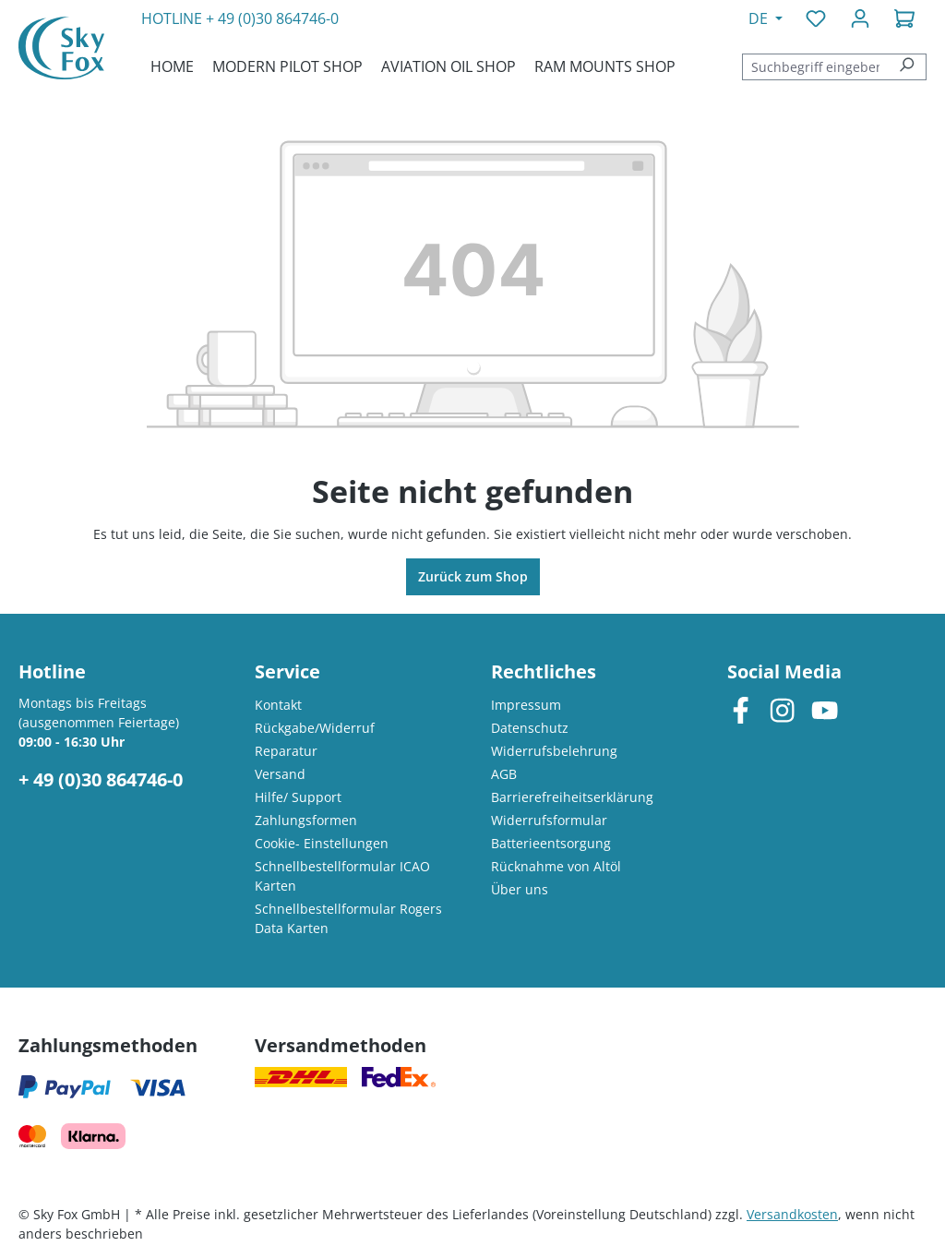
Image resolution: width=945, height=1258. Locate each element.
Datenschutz (529, 728)
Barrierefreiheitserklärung (572, 797)
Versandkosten (792, 1214)
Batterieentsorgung (551, 843)
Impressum (526, 704)
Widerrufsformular (549, 820)
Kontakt (278, 704)
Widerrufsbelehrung (554, 751)
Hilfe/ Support (298, 797)
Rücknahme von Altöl (556, 866)
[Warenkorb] (904, 18)
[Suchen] (907, 67)
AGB (504, 774)
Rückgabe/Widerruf (315, 728)
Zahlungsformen (306, 820)
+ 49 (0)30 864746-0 (272, 18)
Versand (280, 774)
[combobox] (815, 67)
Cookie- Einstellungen (322, 843)
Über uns (519, 889)
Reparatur (286, 751)
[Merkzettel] (816, 18)
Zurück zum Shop (473, 576)
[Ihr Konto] (860, 18)
